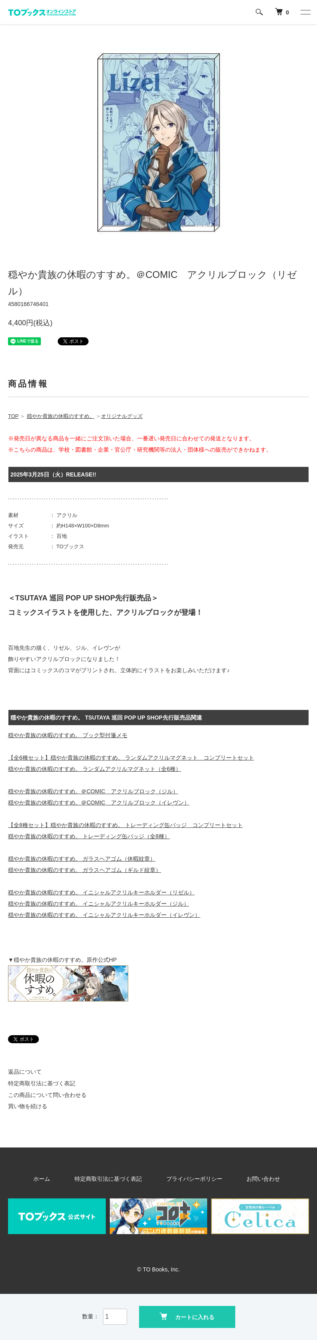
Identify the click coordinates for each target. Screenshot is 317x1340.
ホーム (62, 1179)
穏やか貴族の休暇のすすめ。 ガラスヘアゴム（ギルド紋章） (84, 870)
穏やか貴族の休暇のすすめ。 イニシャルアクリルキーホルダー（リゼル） (101, 892)
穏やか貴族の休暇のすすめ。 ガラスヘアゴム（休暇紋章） (81, 858)
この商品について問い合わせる (47, 1095)
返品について (25, 1071)
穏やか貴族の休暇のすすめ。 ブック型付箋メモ (67, 735)
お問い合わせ (247, 1179)
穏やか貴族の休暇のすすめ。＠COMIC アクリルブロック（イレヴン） (99, 802)
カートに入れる (187, 1316)
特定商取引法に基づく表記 (41, 1083)
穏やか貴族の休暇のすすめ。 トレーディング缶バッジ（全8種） (89, 836)
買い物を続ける (27, 1106)
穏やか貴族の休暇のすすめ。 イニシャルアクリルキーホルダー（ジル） (98, 903)
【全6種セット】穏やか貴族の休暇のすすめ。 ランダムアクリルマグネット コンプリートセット (131, 757)
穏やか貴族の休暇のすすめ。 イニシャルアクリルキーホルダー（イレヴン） (104, 915)
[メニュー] (305, 12)
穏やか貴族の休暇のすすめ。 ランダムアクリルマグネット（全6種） (94, 769)
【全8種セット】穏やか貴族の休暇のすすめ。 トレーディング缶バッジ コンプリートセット (125, 825)
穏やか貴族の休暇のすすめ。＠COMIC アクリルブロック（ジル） (93, 791)
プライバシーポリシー (190, 1179)
